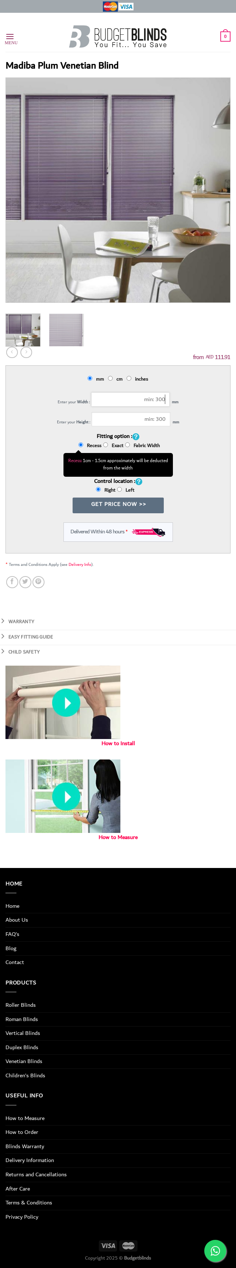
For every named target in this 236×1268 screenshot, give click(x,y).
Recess (89, 446)
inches (138, 379)
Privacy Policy (21, 1217)
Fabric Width (142, 446)
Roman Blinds (21, 1019)
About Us (16, 920)
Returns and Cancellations (36, 1174)
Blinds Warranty (24, 1146)
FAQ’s (12, 934)
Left (125, 490)
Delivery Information (29, 1160)
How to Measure (118, 837)
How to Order (21, 1132)
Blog (10, 948)
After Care (17, 1188)
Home (12, 906)
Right (105, 490)
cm (116, 379)
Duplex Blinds (21, 1047)
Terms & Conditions (28, 1202)
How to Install (118, 743)
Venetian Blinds (23, 1061)
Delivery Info (80, 564)
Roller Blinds (20, 1005)
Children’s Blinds (25, 1075)
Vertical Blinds (22, 1033)
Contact (14, 962)
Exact (113, 446)
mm (97, 379)
